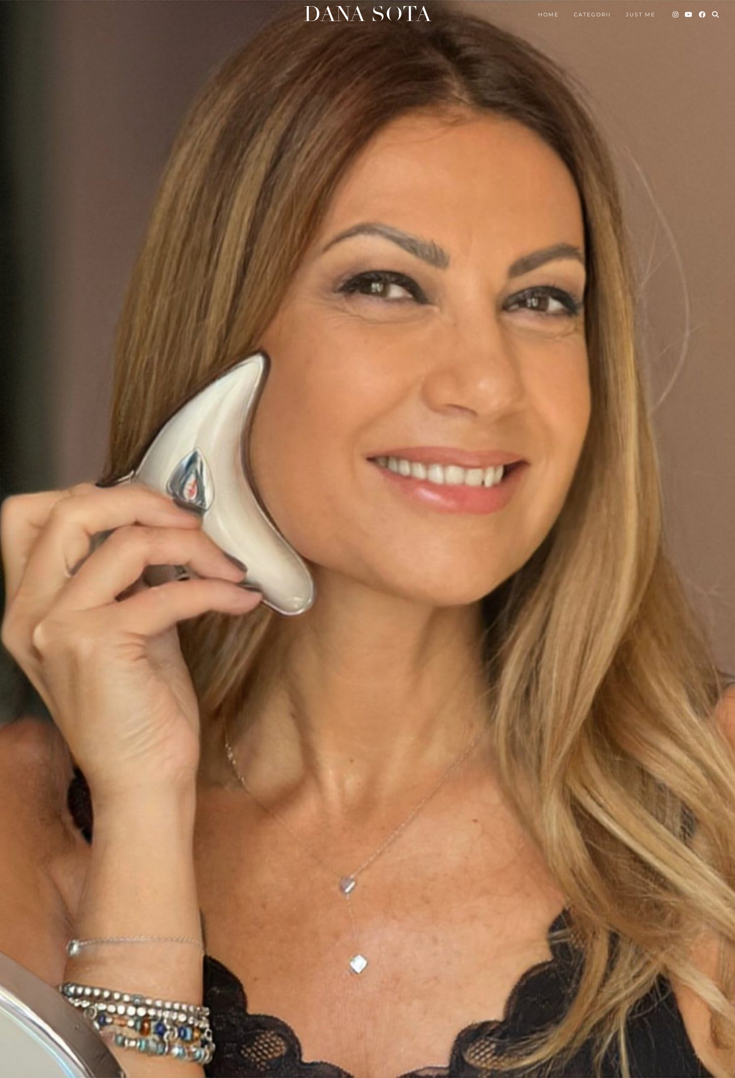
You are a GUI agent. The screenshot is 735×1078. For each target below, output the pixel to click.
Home (548, 14)
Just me (640, 14)
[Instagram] (676, 14)
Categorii (592, 14)
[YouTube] (689, 14)
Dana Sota (367, 14)
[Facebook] (702, 14)
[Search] (716, 14)
